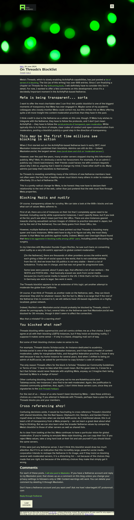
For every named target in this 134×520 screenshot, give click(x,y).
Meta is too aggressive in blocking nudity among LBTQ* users (56, 242)
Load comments (26, 507)
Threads (23, 73)
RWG (22, 67)
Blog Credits (92, 517)
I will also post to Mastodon (59, 476)
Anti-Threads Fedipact (50, 392)
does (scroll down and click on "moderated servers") (83, 154)
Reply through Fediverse (32, 499)
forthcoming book (59, 86)
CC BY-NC (53, 515)
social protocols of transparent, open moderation (83, 124)
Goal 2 (29, 73)
